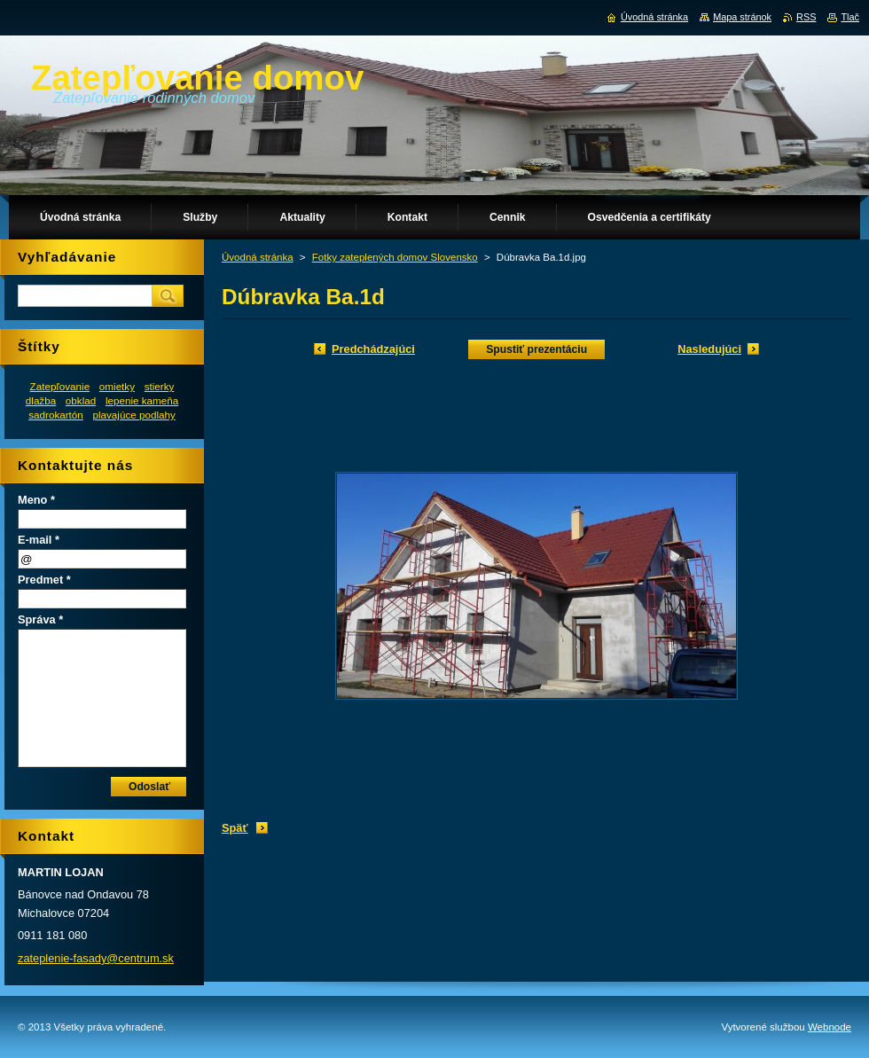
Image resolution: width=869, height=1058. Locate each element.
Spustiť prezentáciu (536, 349)
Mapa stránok (742, 17)
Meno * (36, 499)
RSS (806, 17)
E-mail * (38, 539)
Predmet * (44, 579)
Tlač (850, 17)
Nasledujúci (709, 349)
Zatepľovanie (60, 386)
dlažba (41, 400)
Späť (235, 828)
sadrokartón (55, 414)
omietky (117, 386)
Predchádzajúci (373, 349)
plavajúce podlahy (133, 414)
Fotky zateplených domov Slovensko (395, 257)
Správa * (40, 619)
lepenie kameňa (142, 400)
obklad (81, 400)
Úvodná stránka (258, 257)
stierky (160, 386)
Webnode (829, 1027)
